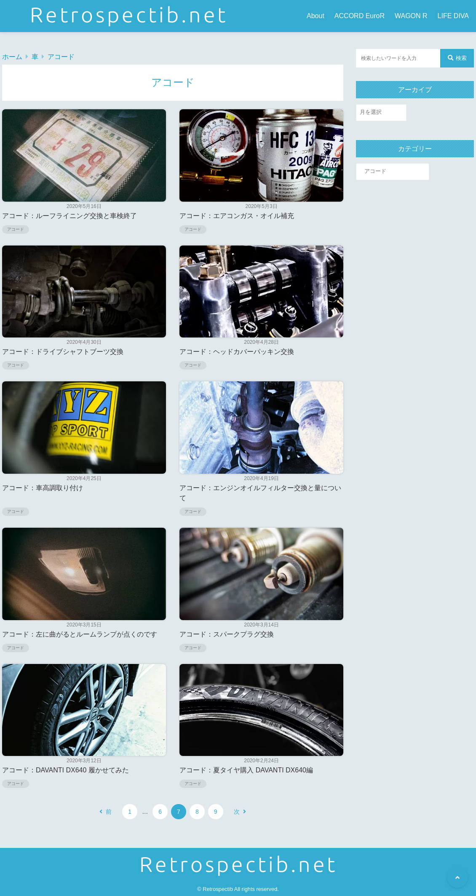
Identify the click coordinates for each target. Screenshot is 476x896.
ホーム (12, 56)
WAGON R (411, 15)
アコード (61, 56)
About (315, 15)
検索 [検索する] (457, 58)
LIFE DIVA (453, 15)
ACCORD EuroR (359, 15)
